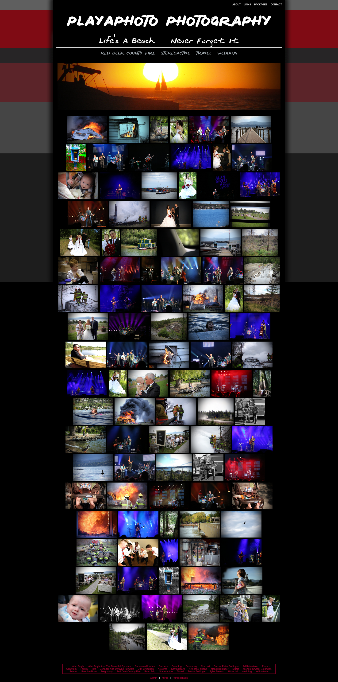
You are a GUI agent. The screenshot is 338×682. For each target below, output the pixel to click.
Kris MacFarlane (198, 669)
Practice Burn (89, 671)
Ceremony (191, 666)
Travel (203, 53)
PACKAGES (260, 4)
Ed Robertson (250, 666)
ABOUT (236, 4)
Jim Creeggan (146, 669)
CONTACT (276, 4)
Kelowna (162, 669)
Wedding (227, 53)
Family (84, 669)
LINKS (247, 4)
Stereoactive (175, 53)
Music (235, 669)
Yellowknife (262, 671)
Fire (94, 669)
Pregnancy (107, 671)
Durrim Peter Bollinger (226, 666)
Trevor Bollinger (197, 671)
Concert (205, 666)
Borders (163, 666)
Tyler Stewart (217, 671)
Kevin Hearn (178, 669)
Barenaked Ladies (145, 666)
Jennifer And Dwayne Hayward (117, 669)
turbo (165, 678)
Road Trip (149, 671)
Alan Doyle (78, 666)
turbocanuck (181, 678)
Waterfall (233, 671)
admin (153, 678)
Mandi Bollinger (220, 669)
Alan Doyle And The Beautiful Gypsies (109, 666)
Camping (177, 666)
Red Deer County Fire (128, 53)
